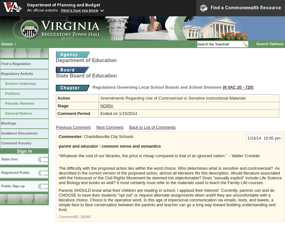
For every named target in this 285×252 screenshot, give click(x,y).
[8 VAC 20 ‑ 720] (238, 87)
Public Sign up (13, 186)
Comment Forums (16, 143)
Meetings (8, 123)
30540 (85, 217)
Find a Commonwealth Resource (240, 8)
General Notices (18, 113)
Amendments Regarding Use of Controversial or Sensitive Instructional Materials (173, 98)
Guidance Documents (19, 133)
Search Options (269, 44)
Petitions (12, 93)
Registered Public (15, 173)
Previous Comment (73, 127)
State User (9, 159)
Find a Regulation (16, 64)
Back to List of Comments (152, 127)
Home (7, 44)
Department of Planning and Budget (63, 4)
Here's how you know (79, 10)
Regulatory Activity (17, 74)
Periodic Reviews (19, 103)
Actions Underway (20, 83)
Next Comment (110, 127)
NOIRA (106, 105)
